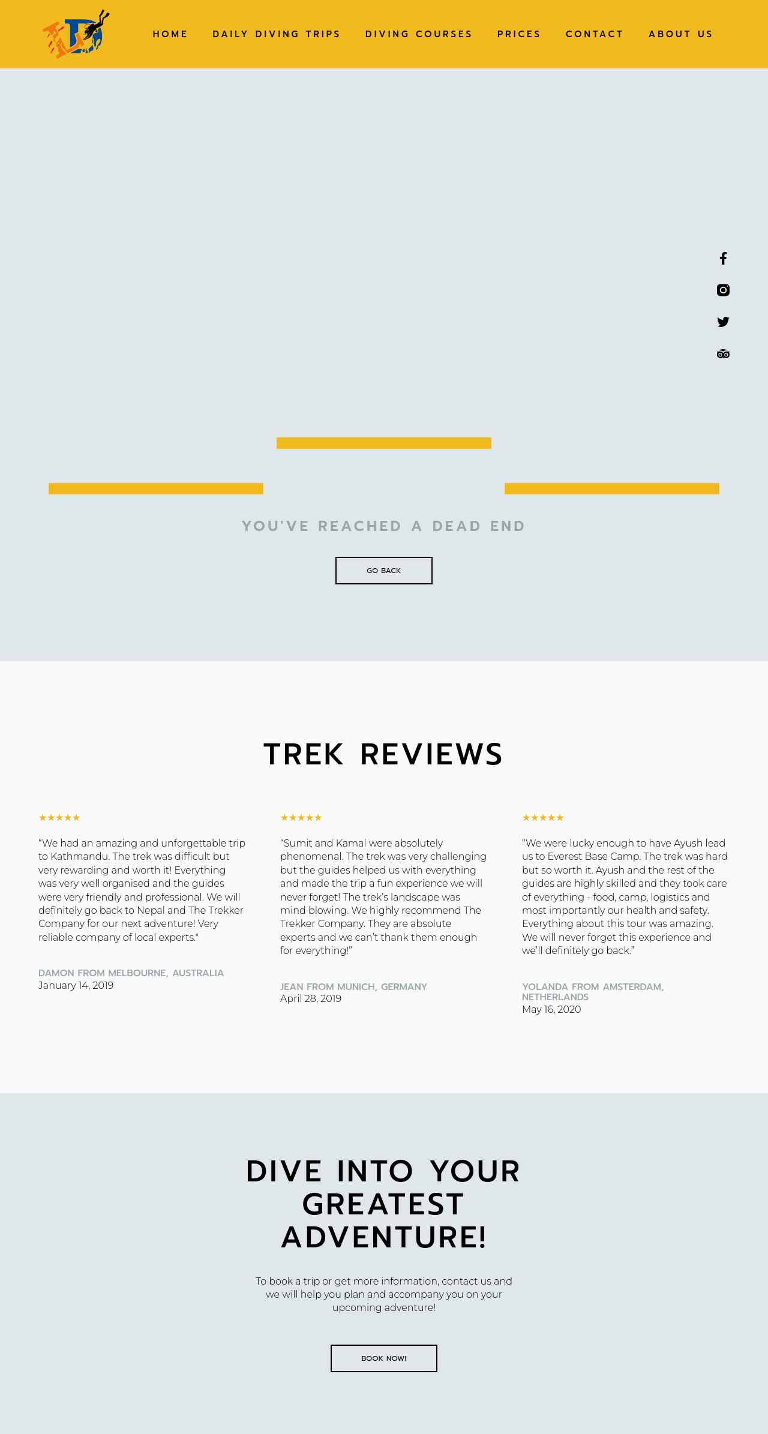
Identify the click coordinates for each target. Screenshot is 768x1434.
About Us (681, 34)
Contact (595, 34)
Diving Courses (419, 34)
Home (171, 34)
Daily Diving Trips (277, 34)
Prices (519, 34)
